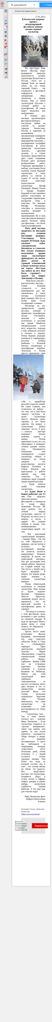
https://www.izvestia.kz (30, 814)
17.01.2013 (40, 17)
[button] (2, 4)
